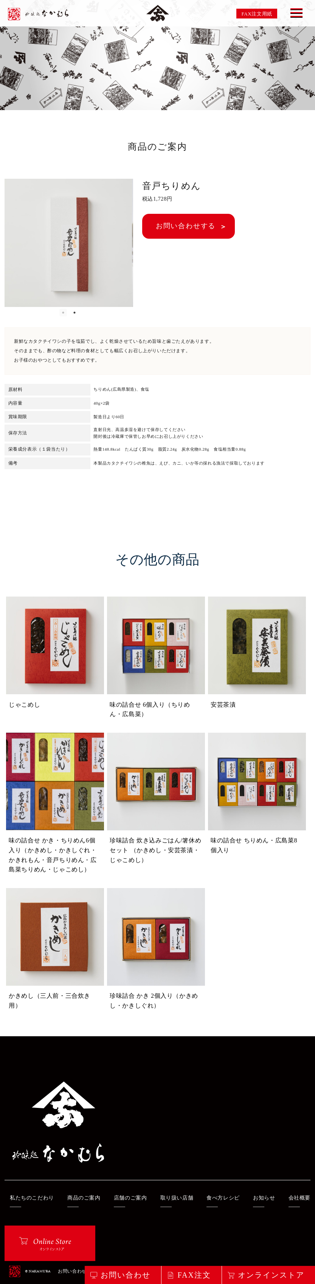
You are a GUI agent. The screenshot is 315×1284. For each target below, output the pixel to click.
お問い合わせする (186, 226)
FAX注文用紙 (256, 14)
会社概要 (299, 1198)
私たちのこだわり (32, 1198)
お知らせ (264, 1198)
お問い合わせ (72, 1271)
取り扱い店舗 (177, 1198)
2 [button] (74, 312)
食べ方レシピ (223, 1198)
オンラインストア (271, 1275)
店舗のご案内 (130, 1198)
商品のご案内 (84, 1198)
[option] (69, 243)
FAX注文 (194, 1275)
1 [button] (63, 312)
